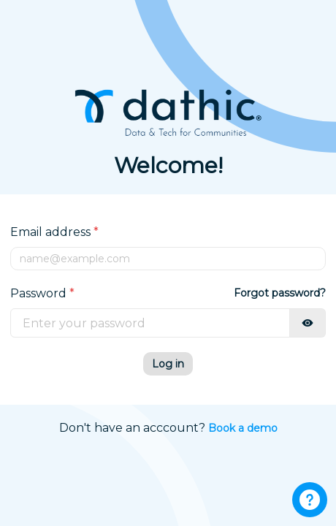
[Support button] (309, 499)
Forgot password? (280, 293)
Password (42, 293)
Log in (168, 363)
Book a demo (243, 428)
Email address (54, 232)
